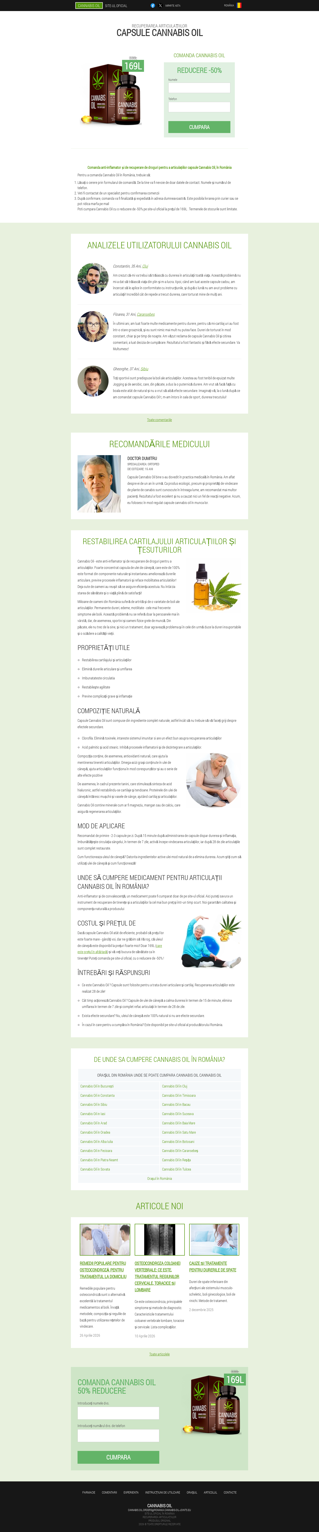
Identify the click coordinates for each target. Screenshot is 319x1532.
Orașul (192, 1492)
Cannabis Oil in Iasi (92, 1113)
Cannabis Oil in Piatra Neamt (99, 1160)
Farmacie (88, 1492)
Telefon (172, 99)
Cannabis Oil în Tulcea (176, 1169)
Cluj (145, 266)
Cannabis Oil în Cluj (174, 1086)
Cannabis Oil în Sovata (95, 1169)
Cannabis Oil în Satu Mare (179, 1132)
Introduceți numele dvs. (93, 1403)
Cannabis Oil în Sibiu (93, 1104)
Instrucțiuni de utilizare (162, 1492)
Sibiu (144, 368)
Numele (172, 79)
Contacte (230, 1492)
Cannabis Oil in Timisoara (179, 1095)
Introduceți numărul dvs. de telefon (101, 1425)
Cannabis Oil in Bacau (176, 1104)
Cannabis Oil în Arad (93, 1123)
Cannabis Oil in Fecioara (96, 1150)
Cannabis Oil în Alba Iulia (96, 1141)
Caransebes (146, 314)
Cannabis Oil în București (97, 1086)
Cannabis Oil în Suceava (178, 1113)
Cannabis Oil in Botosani (178, 1141)
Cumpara (199, 127)
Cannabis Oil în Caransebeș (180, 1150)
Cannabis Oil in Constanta (97, 1095)
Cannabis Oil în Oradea (95, 1132)
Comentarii (109, 1492)
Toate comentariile (159, 419)
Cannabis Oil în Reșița (176, 1160)
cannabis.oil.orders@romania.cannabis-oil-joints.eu (159, 1510)
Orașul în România (159, 1178)
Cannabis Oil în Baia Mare (178, 1123)
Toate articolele (159, 1354)
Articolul (210, 1492)
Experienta (131, 1492)
